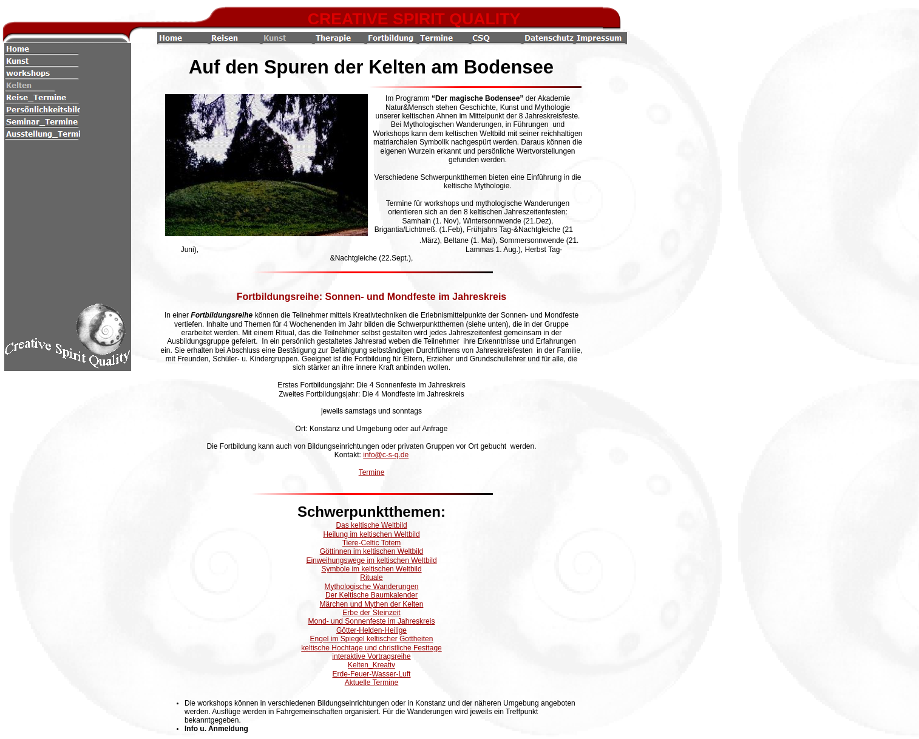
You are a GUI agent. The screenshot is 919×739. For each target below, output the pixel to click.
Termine (372, 472)
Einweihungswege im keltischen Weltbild (371, 560)
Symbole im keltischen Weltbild (371, 569)
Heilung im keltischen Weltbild (371, 534)
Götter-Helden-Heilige (371, 630)
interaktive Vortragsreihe (371, 656)
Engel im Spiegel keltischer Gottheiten (371, 639)
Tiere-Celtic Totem (371, 543)
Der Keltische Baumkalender (371, 595)
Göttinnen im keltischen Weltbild (372, 551)
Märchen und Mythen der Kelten (372, 604)
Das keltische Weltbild (371, 525)
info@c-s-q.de (386, 455)
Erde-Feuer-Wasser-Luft (372, 674)
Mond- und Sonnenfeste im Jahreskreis (371, 621)
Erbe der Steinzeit (371, 612)
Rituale (371, 577)
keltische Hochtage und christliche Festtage (371, 648)
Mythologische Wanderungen (372, 586)
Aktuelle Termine (372, 682)
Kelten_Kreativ (371, 665)
